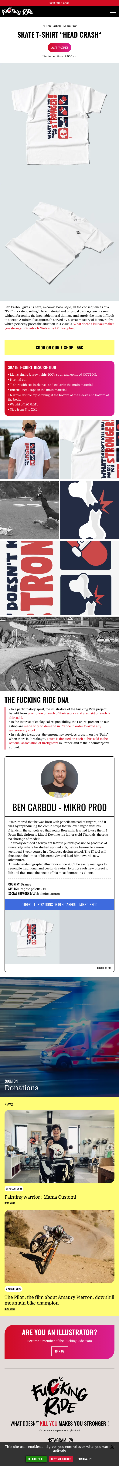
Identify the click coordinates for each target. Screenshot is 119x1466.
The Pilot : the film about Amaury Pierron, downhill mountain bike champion (59, 1300)
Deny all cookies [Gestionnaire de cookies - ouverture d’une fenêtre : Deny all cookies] (61, 1459)
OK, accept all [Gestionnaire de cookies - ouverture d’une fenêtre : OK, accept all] (36, 1459)
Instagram (52, 894)
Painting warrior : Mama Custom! (40, 1197)
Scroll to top (104, 968)
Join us (59, 1351)
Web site (38, 894)
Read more (10, 1203)
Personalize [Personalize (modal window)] (85, 1459)
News (9, 1104)
